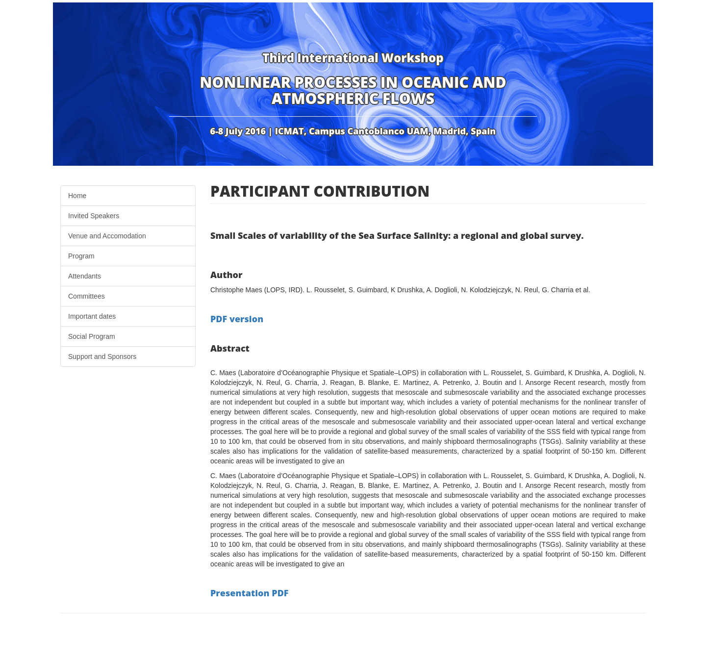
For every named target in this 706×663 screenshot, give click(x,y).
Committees (86, 296)
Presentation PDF (249, 593)
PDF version (236, 319)
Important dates (92, 316)
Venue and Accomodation (107, 236)
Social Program (91, 336)
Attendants (84, 276)
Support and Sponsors (102, 356)
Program (81, 256)
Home (77, 196)
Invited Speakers (93, 216)
